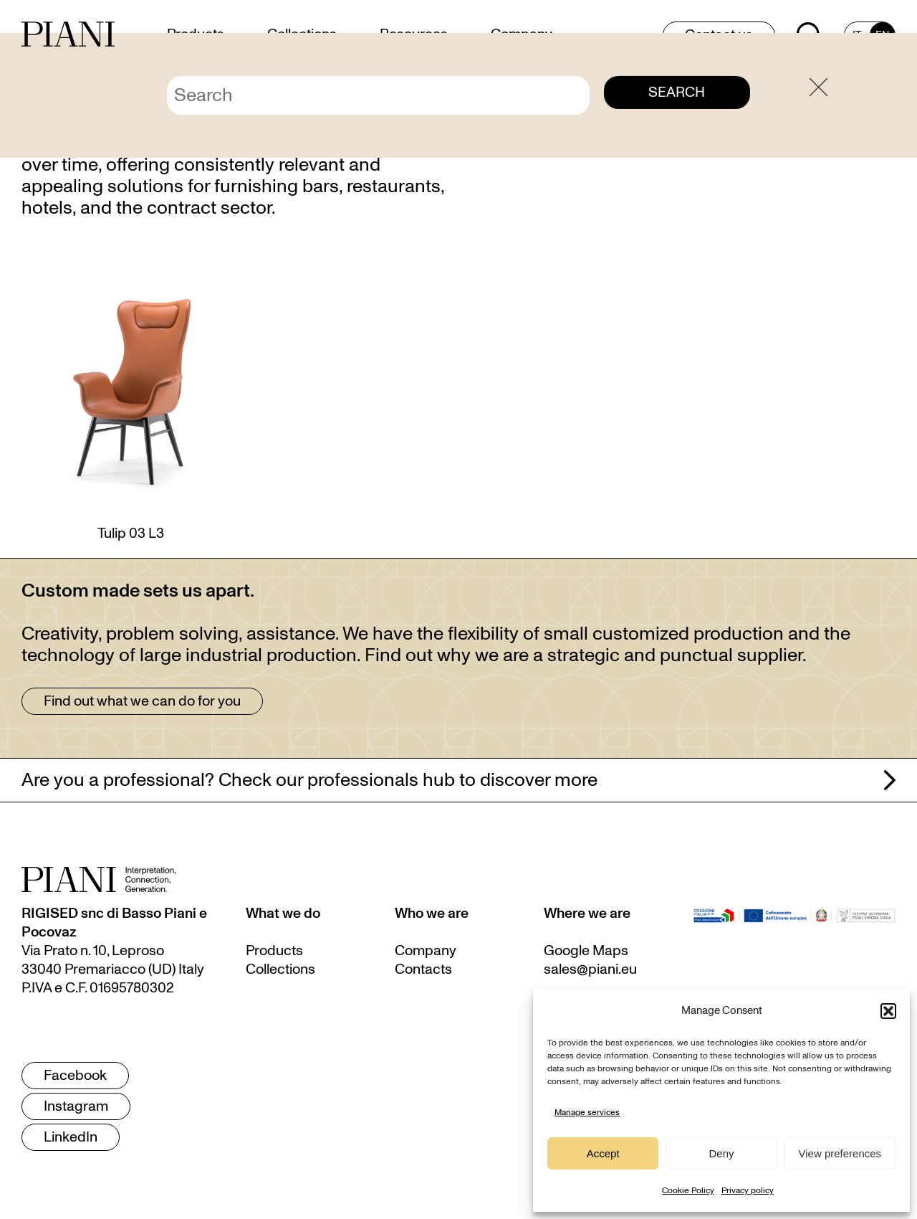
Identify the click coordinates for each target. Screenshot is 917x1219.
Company (425, 951)
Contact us (719, 35)
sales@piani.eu (590, 969)
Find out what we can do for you (142, 701)
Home (788, 73)
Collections (280, 969)
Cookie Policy (688, 1190)
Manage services (587, 1112)
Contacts (423, 969)
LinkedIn (70, 1137)
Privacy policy (747, 1190)
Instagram (76, 1106)
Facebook (75, 1075)
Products (274, 951)
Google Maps (586, 951)
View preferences (840, 1153)
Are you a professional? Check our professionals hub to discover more (309, 780)
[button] (888, 1011)
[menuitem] (857, 35)
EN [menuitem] (882, 35)
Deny (721, 1153)
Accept (603, 1153)
